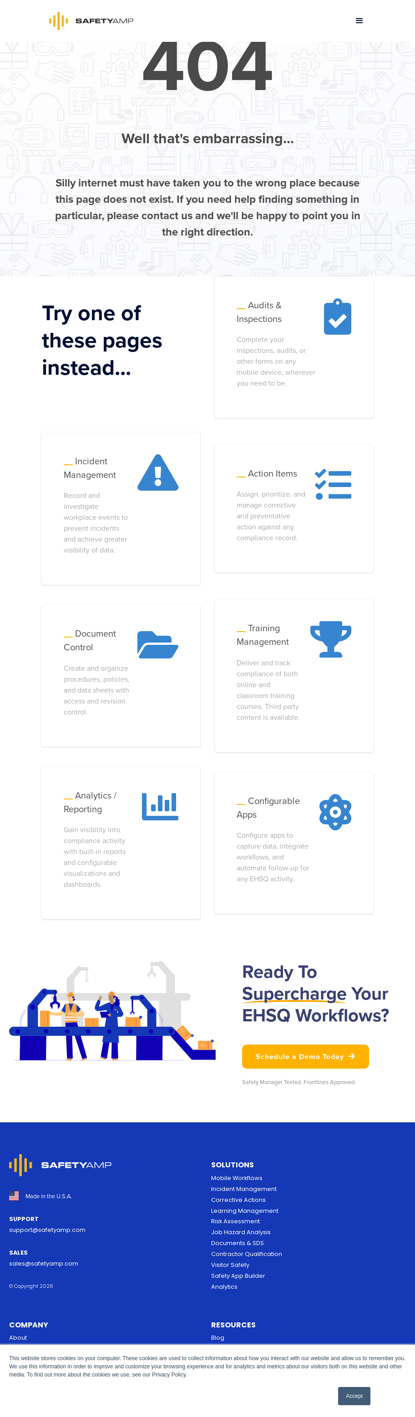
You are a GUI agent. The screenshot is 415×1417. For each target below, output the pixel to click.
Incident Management (244, 1189)
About (18, 1338)
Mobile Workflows (237, 1178)
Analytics (224, 1287)
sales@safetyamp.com (43, 1263)
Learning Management (244, 1211)
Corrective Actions (238, 1200)
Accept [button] (354, 1396)
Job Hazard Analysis (241, 1232)
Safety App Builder (238, 1276)
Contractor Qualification (246, 1254)
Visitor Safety (230, 1265)
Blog (217, 1338)
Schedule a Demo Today (305, 1056)
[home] (91, 21)
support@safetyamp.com (47, 1230)
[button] (359, 21)
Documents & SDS (237, 1243)
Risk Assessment (235, 1221)
